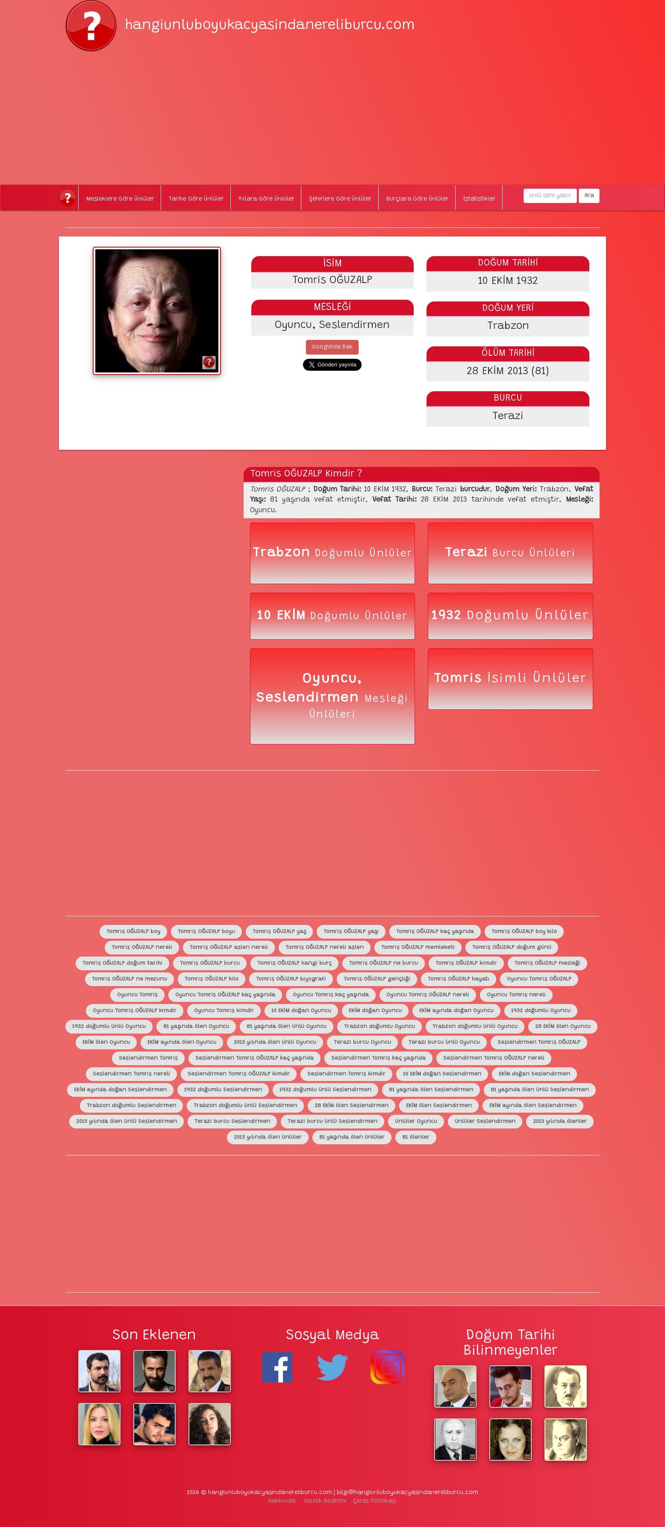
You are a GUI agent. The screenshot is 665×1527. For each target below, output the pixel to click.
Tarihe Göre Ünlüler (196, 199)
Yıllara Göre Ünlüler (266, 199)
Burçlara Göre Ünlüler (417, 199)
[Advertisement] (332, 111)
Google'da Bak (332, 347)
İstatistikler (479, 199)
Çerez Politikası (375, 1501)
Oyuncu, (332, 679)
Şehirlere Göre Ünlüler (340, 199)
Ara (589, 196)
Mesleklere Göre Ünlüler (120, 199)
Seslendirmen (310, 698)
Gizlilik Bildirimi (325, 1501)
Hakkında (281, 1501)
